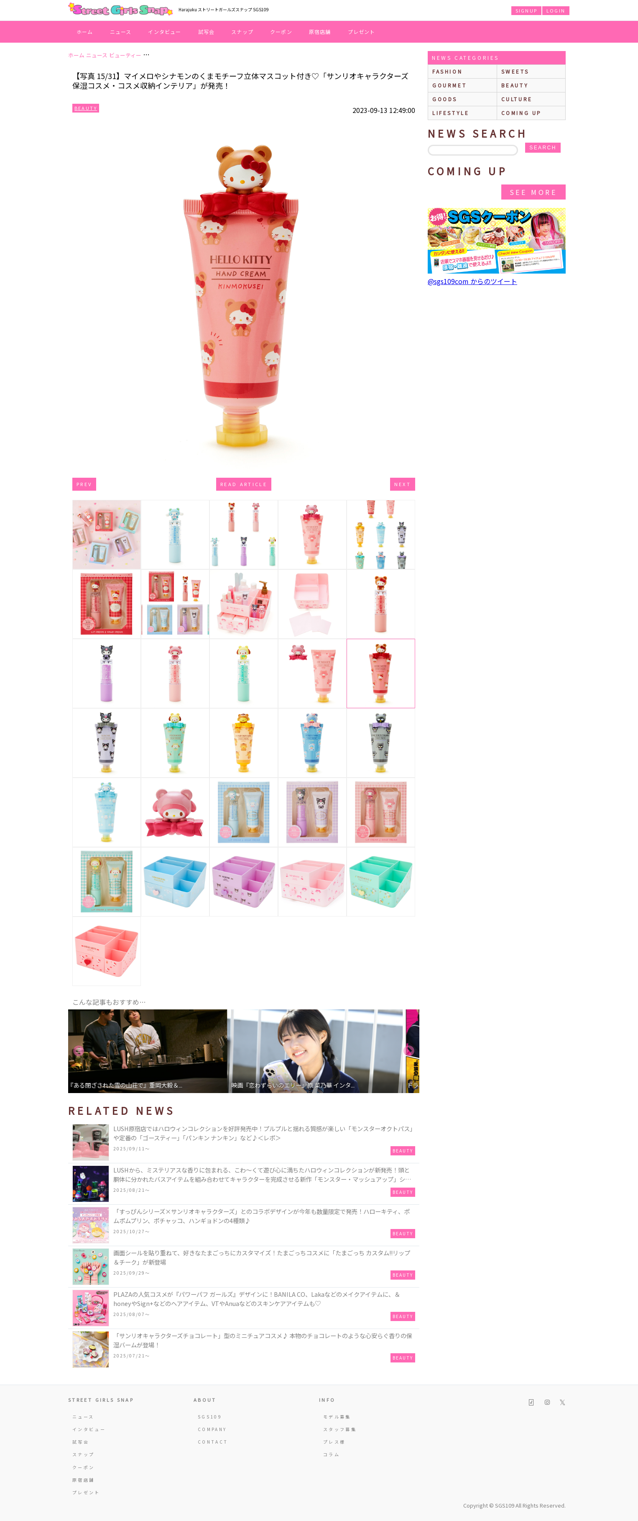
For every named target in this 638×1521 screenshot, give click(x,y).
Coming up (521, 112)
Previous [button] (78, 1051)
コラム (331, 1454)
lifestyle (450, 112)
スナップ (242, 31)
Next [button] (409, 1051)
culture (517, 98)
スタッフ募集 (340, 1429)
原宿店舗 (320, 31)
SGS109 (210, 1416)
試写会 (206, 31)
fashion (447, 71)
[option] (156, 1051)
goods (444, 98)
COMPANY (212, 1429)
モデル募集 (337, 1416)
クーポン (281, 31)
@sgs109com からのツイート (472, 281)
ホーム (85, 31)
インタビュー (164, 31)
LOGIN (555, 10)
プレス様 (334, 1442)
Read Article (243, 484)
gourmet (449, 85)
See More (533, 192)
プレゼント (361, 31)
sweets (515, 71)
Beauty (85, 108)
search (542, 148)
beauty (515, 85)
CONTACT (213, 1442)
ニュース (121, 31)
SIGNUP (526, 10)
